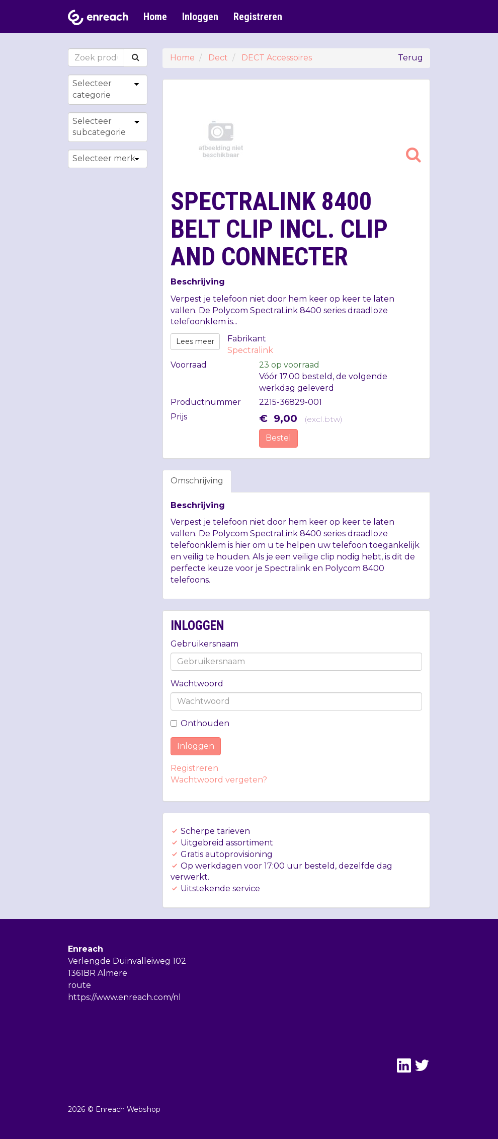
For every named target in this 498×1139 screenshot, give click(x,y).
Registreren (257, 17)
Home (155, 17)
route (79, 985)
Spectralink (250, 350)
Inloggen (200, 17)
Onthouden (200, 723)
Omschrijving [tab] (197, 480)
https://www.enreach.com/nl (124, 997)
